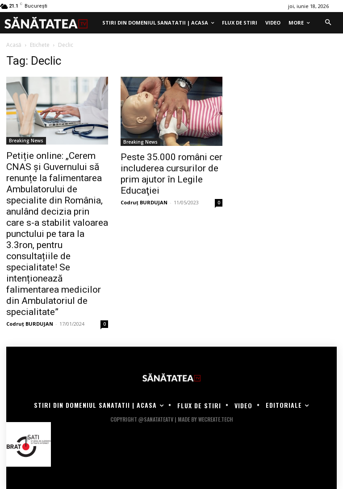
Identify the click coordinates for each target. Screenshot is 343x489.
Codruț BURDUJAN (29, 323)
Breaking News (26, 140)
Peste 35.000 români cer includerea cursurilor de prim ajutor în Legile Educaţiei (171, 174)
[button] (328, 22)
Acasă (13, 45)
